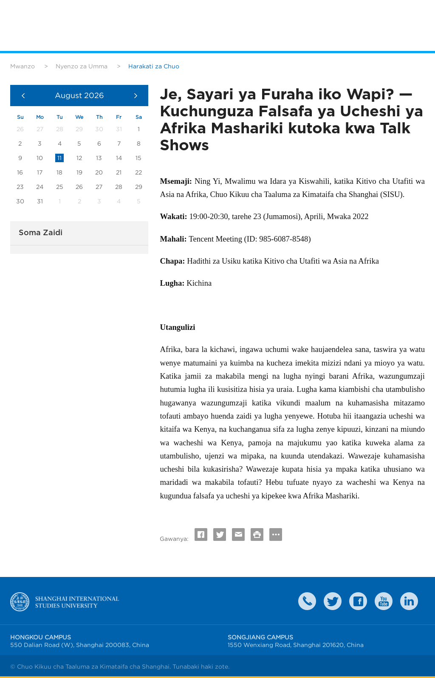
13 (99, 158)
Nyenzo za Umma (81, 66)
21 (118, 172)
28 (118, 186)
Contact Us (307, 601)
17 (39, 172)
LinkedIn (409, 601)
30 (20, 201)
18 (59, 172)
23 (20, 186)
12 (79, 158)
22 (138, 172)
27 (99, 186)
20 (99, 172)
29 (138, 186)
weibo (384, 601)
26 (79, 186)
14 (119, 158)
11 (59, 158)
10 (40, 158)
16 (20, 172)
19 (79, 172)
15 (138, 158)
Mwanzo (22, 66)
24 (39, 186)
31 (40, 201)
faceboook (358, 601)
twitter (333, 601)
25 (59, 186)
